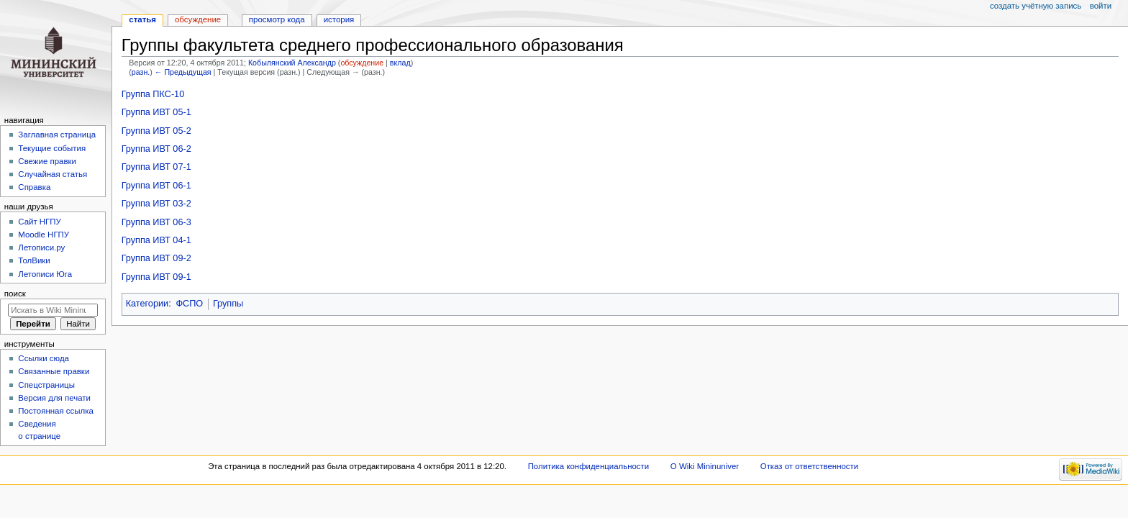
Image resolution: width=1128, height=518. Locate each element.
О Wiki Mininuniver (704, 466)
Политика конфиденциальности (589, 466)
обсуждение (361, 62)
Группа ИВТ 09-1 (156, 277)
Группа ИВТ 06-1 (156, 186)
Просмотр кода (277, 19)
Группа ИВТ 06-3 (156, 222)
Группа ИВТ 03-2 (156, 204)
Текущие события (52, 148)
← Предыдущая (183, 72)
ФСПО (189, 304)
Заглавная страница (57, 134)
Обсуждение (198, 19)
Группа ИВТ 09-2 (156, 258)
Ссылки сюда (43, 358)
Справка (34, 187)
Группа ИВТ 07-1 (156, 167)
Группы (228, 304)
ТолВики (34, 260)
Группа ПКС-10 (153, 94)
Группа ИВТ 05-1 (156, 112)
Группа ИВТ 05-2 (156, 131)
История (339, 19)
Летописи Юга (45, 274)
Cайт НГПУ (39, 221)
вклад (400, 62)
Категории (147, 304)
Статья (142, 19)
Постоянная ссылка (55, 410)
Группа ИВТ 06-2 (156, 149)
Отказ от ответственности (809, 466)
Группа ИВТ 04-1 (156, 240)
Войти (1100, 5)
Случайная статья (52, 174)
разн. (141, 72)
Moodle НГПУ (43, 234)
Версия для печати (54, 398)
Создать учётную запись (1035, 5)
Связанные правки (53, 371)
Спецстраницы (46, 385)
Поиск (15, 293)
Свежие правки (47, 161)
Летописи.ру (41, 247)
